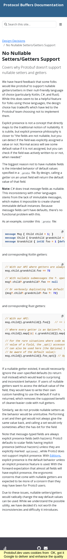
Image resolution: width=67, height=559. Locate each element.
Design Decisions (13, 41)
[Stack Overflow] (5, 548)
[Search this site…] (29, 24)
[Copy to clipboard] (62, 232)
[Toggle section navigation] (60, 24)
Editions (55, 456)
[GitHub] (39, 548)
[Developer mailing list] (46, 548)
